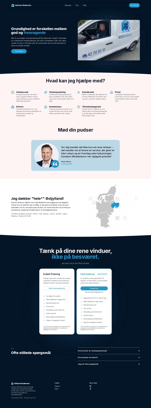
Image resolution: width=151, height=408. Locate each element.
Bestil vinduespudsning (57, 288)
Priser (56, 389)
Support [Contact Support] (57, 386)
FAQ (84, 5)
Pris (77, 5)
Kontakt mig (94, 288)
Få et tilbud (134, 5)
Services (68, 5)
